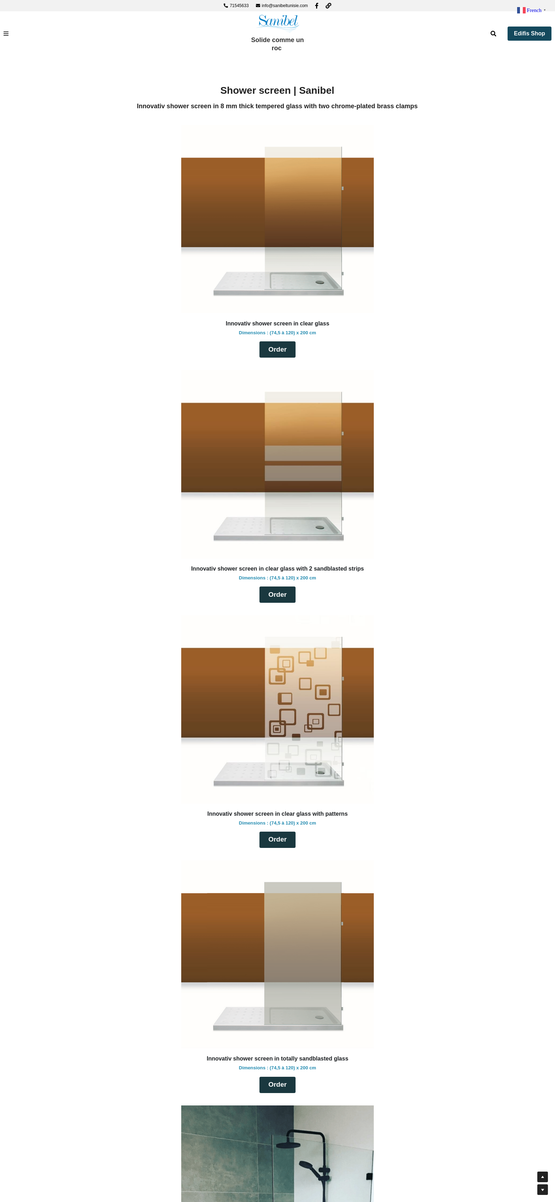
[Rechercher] (493, 34)
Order (189, 325)
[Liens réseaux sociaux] (317, 5)
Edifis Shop (529, 33)
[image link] (277, 23)
